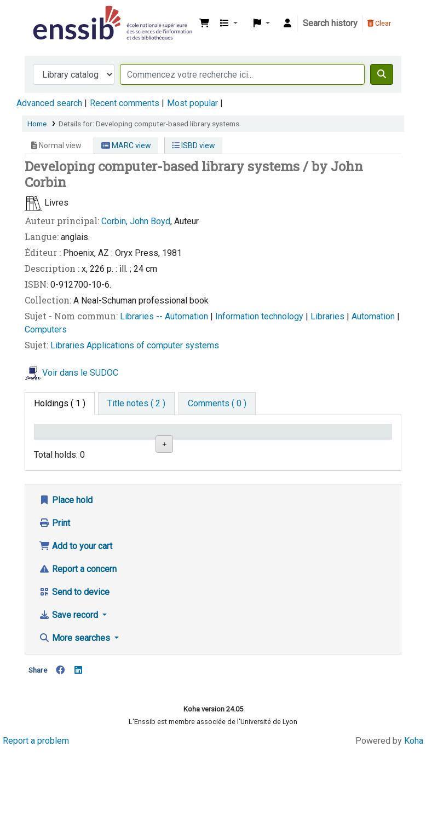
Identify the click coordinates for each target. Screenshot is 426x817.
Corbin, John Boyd (135, 221)
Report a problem (36, 807)
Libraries (328, 316)
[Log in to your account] (287, 23)
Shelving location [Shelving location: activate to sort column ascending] (175, 441)
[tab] (136, 403)
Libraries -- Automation (165, 316)
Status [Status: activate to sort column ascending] (290, 446)
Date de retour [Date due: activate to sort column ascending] (352, 441)
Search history (330, 23)
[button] (204, 23)
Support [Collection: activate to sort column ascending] (115, 446)
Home (37, 123)
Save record (69, 681)
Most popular (192, 103)
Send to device (74, 658)
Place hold (66, 566)
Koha (413, 807)
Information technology (260, 316)
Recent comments (124, 103)
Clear (379, 23)
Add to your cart (75, 612)
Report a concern (78, 635)
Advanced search (49, 103)
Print (54, 589)
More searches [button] (75, 704)
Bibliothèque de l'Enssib (58, 15)
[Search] (381, 74)
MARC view (126, 145)
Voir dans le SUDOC (80, 372)
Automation (374, 316)
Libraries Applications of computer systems (134, 345)
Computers (46, 329)
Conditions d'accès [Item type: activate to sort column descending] (60, 441)
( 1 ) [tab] (59, 403)
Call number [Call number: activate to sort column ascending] (233, 441)
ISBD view (193, 145)
